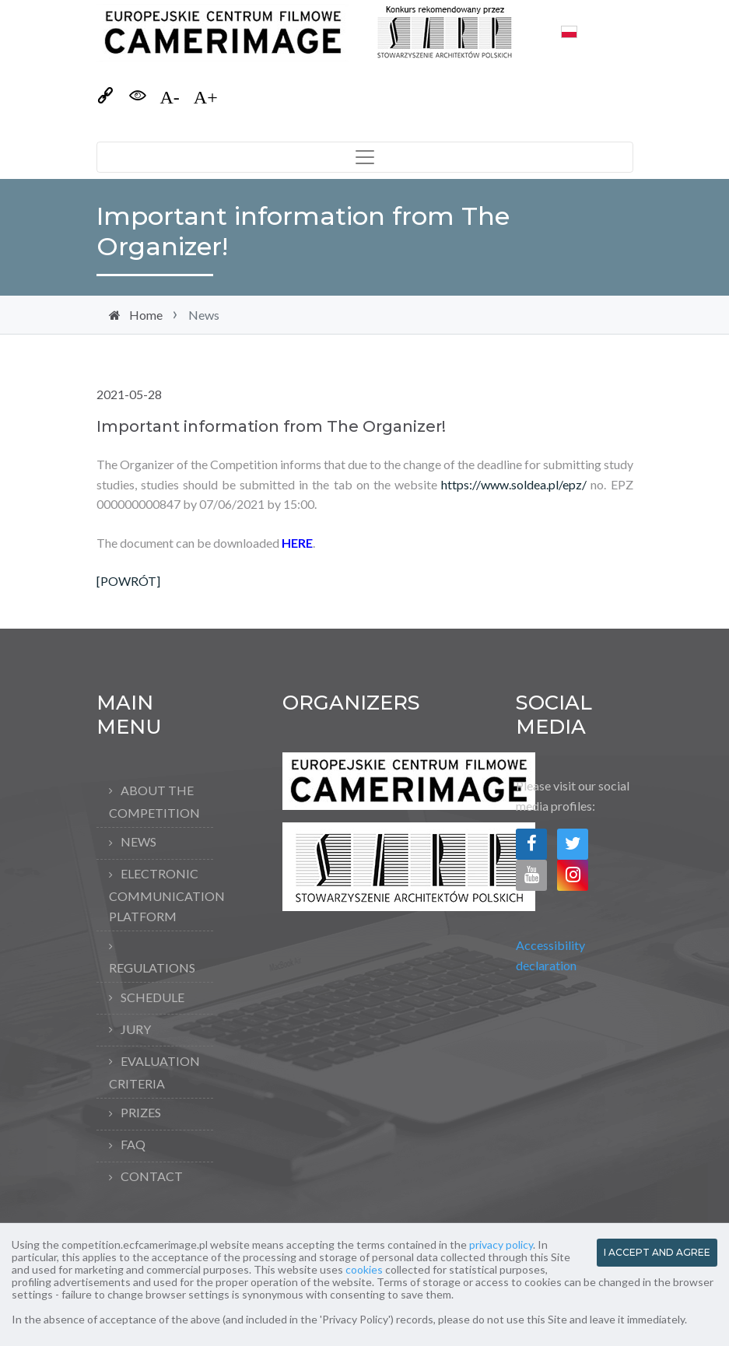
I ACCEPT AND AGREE (657, 1252)
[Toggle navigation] (364, 157)
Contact (152, 1176)
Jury (136, 1029)
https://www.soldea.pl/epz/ (514, 484)
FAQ (133, 1144)
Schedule (152, 997)
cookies (364, 1269)
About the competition (154, 801)
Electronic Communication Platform (161, 894)
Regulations (152, 967)
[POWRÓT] (128, 580)
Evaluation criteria (154, 1072)
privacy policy (501, 1244)
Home (146, 314)
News (138, 841)
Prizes (141, 1112)
